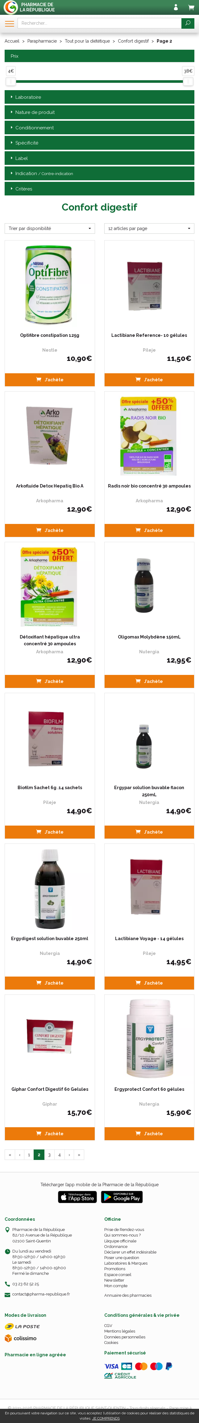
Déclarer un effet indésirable (130, 1252)
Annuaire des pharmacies (127, 1295)
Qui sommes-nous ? (122, 1235)
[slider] (11, 81)
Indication (41, 173)
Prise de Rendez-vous (124, 1229)
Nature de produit (32, 112)
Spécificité (23, 143)
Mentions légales (119, 1331)
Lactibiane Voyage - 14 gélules (149, 938)
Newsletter (114, 1280)
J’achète (50, 379)
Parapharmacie (42, 41)
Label (18, 158)
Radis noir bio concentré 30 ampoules (149, 485)
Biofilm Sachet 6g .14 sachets (50, 787)
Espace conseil (117, 1274)
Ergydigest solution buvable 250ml (49, 938)
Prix (14, 56)
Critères (20, 189)
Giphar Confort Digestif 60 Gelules (49, 1089)
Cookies (111, 1342)
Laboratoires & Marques (125, 1263)
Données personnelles (124, 1337)
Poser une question (121, 1257)
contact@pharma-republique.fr (41, 1294)
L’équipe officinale (120, 1241)
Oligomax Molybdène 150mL (149, 636)
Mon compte (115, 1285)
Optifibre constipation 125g (49, 335)
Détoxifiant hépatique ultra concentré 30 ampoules (50, 640)
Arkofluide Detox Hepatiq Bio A (49, 485)
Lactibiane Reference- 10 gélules (149, 335)
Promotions (114, 1268)
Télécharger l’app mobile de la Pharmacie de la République (99, 1184)
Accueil (12, 41)
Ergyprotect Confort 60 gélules (149, 1089)
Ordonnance (115, 1246)
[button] (50, 228)
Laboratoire (25, 97)
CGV (108, 1325)
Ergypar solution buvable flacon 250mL (149, 791)
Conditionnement (31, 128)
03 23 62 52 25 (25, 1284)
